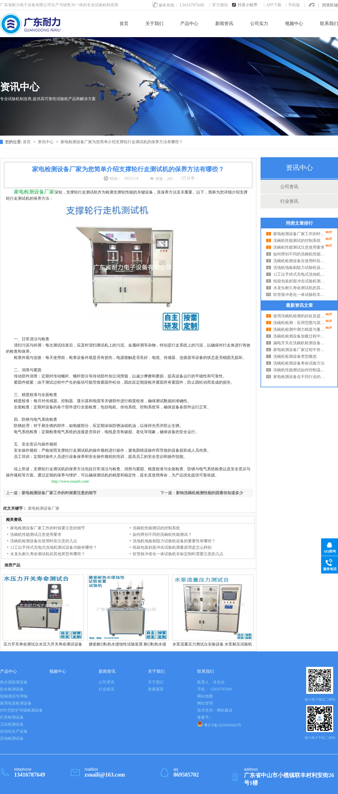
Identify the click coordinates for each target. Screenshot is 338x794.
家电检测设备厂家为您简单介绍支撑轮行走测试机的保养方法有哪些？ (122, 142)
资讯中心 (46, 142)
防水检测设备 (12, 689)
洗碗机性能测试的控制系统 (297, 241)
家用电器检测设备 (16, 703)
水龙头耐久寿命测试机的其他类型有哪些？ (300, 288)
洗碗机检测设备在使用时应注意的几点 (300, 261)
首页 (123, 23)
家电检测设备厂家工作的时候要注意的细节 (300, 234)
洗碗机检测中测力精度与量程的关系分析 (300, 329)
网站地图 (205, 696)
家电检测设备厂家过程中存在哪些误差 (300, 350)
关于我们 (154, 23)
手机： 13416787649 (214, 689)
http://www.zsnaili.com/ (70, 481)
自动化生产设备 (14, 731)
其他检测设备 (12, 738)
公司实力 (259, 23)
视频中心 (294, 23)
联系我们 (329, 23)
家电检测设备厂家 (43, 508)
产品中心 (189, 23)
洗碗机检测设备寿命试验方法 (298, 363)
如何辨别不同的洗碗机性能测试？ (300, 254)
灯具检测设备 (12, 717)
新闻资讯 (224, 23)
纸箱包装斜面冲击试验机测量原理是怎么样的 (300, 281)
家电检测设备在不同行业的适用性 (300, 377)
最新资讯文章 (299, 305)
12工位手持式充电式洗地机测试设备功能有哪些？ (300, 274)
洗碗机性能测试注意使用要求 (298, 247)
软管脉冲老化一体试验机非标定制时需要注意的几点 (300, 295)
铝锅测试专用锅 (14, 696)
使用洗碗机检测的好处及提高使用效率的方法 (300, 316)
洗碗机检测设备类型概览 (295, 356)
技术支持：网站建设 (215, 710)
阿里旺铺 (330, 5)
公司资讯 (289, 186)
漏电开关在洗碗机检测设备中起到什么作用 (300, 343)
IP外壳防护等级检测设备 (21, 710)
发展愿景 (156, 689)
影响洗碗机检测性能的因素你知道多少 (209, 493)
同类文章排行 (299, 223)
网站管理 (205, 703)
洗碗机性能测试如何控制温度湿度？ (300, 370)
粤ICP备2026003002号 (219, 724)
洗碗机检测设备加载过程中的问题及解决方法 (300, 336)
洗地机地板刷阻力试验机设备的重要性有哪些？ (300, 268)
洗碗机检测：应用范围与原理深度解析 (300, 323)
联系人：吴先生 (211, 682)
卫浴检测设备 (12, 724)
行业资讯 (289, 201)
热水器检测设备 (14, 682)
